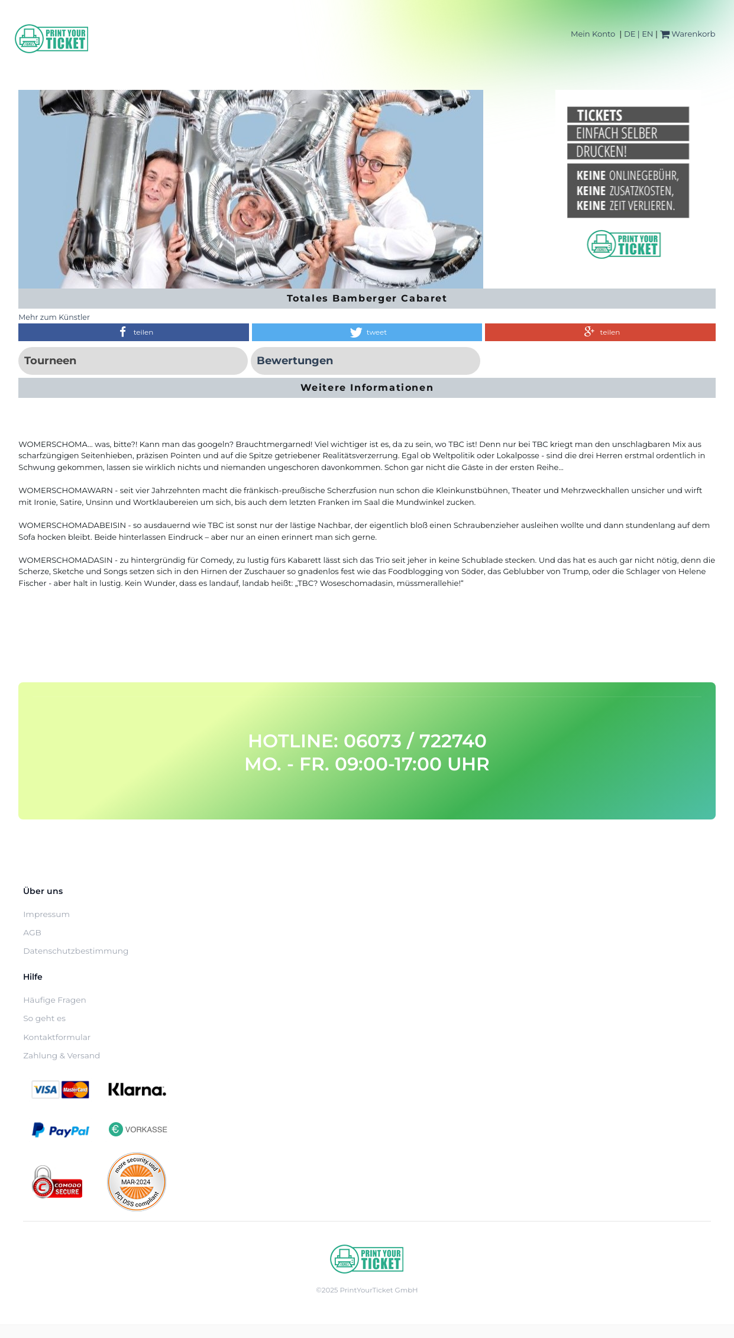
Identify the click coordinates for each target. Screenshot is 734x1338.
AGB (32, 932)
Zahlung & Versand (61, 1055)
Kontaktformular (56, 1037)
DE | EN (639, 33)
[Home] (52, 38)
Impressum (46, 914)
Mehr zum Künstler (54, 317)
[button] (133, 332)
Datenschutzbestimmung (75, 950)
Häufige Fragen (54, 1000)
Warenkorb (688, 33)
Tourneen (50, 360)
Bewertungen (295, 360)
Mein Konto (593, 33)
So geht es (44, 1018)
